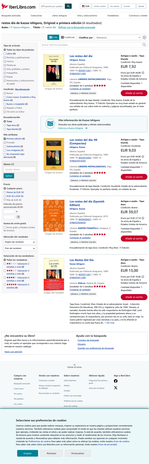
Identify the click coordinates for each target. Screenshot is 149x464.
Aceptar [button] (27, 453)
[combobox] (52, 6)
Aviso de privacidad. (107, 444)
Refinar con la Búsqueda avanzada (76, 27)
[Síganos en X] (116, 388)
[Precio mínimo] (9, 211)
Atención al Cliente (96, 388)
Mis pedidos (18, 399)
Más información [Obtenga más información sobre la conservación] (22, 89)
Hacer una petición (13, 351)
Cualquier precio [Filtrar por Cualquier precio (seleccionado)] (13, 188)
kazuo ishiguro (21, 27)
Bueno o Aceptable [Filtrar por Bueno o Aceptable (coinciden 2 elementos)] (16, 104)
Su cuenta (114, 6)
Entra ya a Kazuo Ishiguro (73, 128)
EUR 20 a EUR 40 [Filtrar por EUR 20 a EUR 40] (14, 196)
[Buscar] (68, 6)
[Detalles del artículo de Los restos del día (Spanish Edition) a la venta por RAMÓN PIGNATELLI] (54, 216)
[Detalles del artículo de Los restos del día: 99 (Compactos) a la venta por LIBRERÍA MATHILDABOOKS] (54, 154)
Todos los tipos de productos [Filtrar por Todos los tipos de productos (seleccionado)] (19, 49)
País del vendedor (13, 248)
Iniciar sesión (100, 6)
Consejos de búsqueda (88, 340)
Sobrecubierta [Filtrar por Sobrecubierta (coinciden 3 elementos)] (13, 146)
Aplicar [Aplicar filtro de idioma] (9, 176)
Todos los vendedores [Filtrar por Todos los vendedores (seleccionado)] (17, 260)
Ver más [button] (110, 323)
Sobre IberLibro (70, 380)
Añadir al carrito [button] (134, 93)
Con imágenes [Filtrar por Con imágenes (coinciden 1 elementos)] (13, 150)
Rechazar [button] (51, 453)
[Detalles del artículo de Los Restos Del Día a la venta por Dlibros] (54, 274)
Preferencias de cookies (40, 441)
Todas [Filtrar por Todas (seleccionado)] (8, 121)
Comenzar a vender (138, 15)
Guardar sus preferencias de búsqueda (96, 348)
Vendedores (113, 15)
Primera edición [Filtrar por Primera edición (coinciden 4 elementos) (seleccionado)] (14, 138)
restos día (50, 27)
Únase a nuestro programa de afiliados (49, 387)
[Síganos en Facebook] (116, 381)
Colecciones (36, 15)
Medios (67, 386)
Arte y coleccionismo (87, 15)
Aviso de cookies (70, 406)
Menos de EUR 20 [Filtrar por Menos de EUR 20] (14, 192)
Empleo (67, 391)
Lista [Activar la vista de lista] (53, 37)
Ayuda (141, 6)
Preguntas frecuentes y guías (98, 381)
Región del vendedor (14, 242)
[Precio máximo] (9, 217)
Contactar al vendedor (80, 89)
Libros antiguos (59, 15)
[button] (144, 45)
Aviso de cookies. (121, 441)
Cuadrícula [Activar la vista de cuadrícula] (68, 37)
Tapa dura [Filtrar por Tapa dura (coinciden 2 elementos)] (11, 125)
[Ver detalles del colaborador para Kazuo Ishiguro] (77, 60)
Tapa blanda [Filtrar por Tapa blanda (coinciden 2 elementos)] (12, 129)
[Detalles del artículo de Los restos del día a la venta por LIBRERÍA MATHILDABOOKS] (54, 70)
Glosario (82, 344)
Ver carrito (18, 404)
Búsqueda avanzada (11, 15)
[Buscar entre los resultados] (94, 44)
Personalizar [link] (77, 453)
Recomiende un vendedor (49, 393)
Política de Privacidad (72, 396)
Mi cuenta (18, 394)
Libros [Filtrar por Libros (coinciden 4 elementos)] (9, 53)
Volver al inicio (74, 367)
